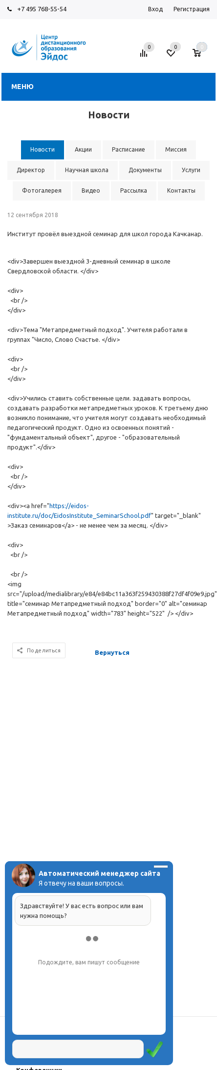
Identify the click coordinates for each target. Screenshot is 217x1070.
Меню (22, 86)
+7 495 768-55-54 (41, 8)
